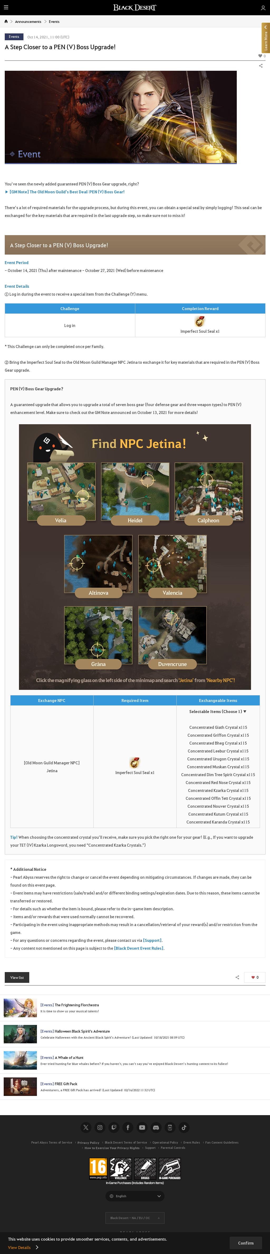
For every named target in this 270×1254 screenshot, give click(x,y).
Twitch (113, 1127)
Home (6, 21)
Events (54, 21)
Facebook (127, 1127)
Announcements (28, 21)
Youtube (142, 1127)
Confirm (246, 1243)
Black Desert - (130, 1218)
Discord (156, 1127)
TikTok (184, 1127)
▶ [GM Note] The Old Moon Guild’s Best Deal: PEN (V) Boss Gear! (65, 191)
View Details (19, 1247)
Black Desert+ (170, 1127)
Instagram (99, 1127)
